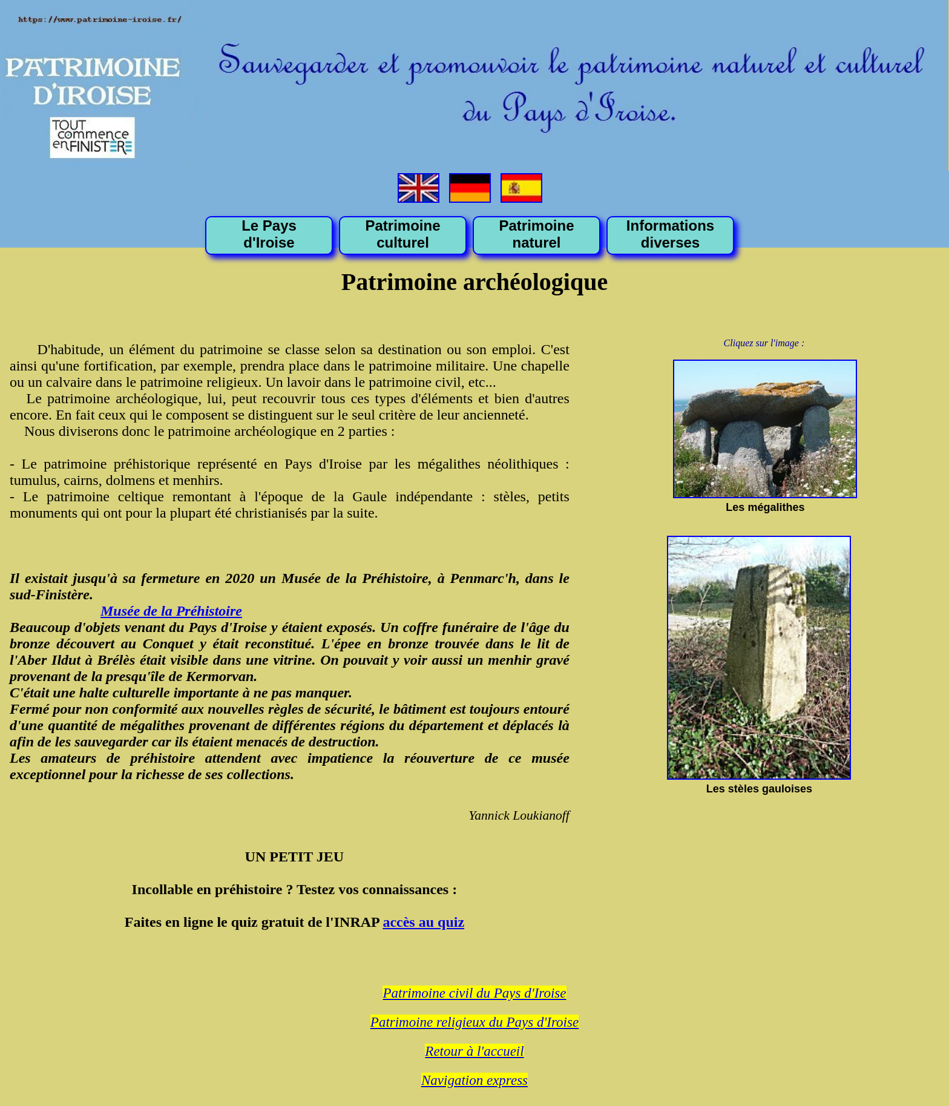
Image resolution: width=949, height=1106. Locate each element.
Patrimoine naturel (536, 234)
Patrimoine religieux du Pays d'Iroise (474, 1022)
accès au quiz (423, 922)
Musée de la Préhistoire (171, 611)
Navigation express (474, 1080)
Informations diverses (670, 234)
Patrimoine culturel (402, 234)
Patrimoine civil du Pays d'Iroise (474, 993)
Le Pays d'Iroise (269, 234)
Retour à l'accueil (474, 1051)
